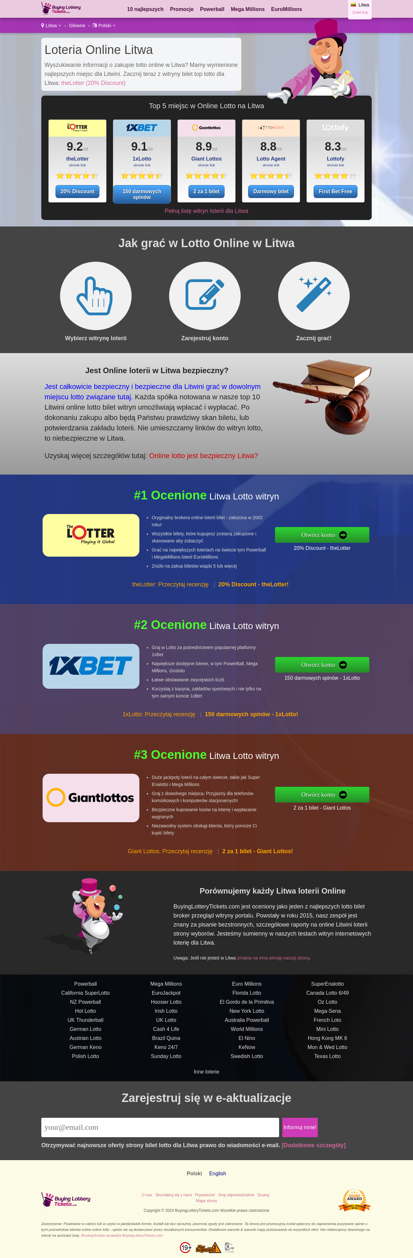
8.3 (333, 146)
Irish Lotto (166, 1022)
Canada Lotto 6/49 (327, 1004)
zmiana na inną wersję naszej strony (285, 952)
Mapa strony (206, 1201)
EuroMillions (286, 9)
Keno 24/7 (166, 1058)
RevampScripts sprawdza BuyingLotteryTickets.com (122, 1235)
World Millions (247, 1040)
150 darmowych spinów (142, 194)
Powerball (212, 9)
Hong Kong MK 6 (327, 1049)
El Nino (246, 1049)
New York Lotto (246, 1022)
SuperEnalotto (327, 995)
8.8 (268, 146)
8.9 (204, 146)
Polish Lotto (85, 1067)
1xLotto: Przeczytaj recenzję (159, 725)
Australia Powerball (247, 1031)
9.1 (139, 146)
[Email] (160, 1127)
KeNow (246, 1058)
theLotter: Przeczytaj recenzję (170, 596)
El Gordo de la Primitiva (247, 1013)
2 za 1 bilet (207, 191)
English (217, 1173)
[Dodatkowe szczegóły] (314, 1145)
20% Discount (78, 191)
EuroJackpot (166, 1004)
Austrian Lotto (86, 1049)
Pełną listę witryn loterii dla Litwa (206, 211)
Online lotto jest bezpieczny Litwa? (185, 449)
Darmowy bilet (270, 191)
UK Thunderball (86, 1031)
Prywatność (205, 1195)
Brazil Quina (166, 1049)
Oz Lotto (327, 1013)
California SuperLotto (85, 1004)
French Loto (327, 1031)
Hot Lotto (85, 1022)
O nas (147, 1195)
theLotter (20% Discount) (93, 83)
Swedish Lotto (247, 1067)
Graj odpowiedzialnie (236, 1195)
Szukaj (263, 1195)
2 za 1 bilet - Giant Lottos (333, 805)
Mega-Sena (327, 1022)
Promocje (182, 9)
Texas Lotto (327, 1067)
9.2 (75, 146)
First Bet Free (335, 191)
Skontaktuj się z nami (173, 1195)
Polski (104, 25)
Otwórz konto (330, 535)
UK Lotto (166, 1031)
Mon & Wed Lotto (327, 1058)
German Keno (85, 1058)
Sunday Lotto (166, 1067)
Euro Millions (247, 995)
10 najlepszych (145, 9)
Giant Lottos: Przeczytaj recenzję (170, 862)
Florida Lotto (247, 1004)
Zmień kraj (360, 12)
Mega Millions (248, 9)
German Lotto (85, 1040)
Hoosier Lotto (166, 1013)
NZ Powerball (85, 1013)
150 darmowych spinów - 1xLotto (333, 676)
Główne (77, 25)
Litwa (51, 25)
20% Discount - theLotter (333, 546)
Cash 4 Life (166, 1040)
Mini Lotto (327, 1040)
